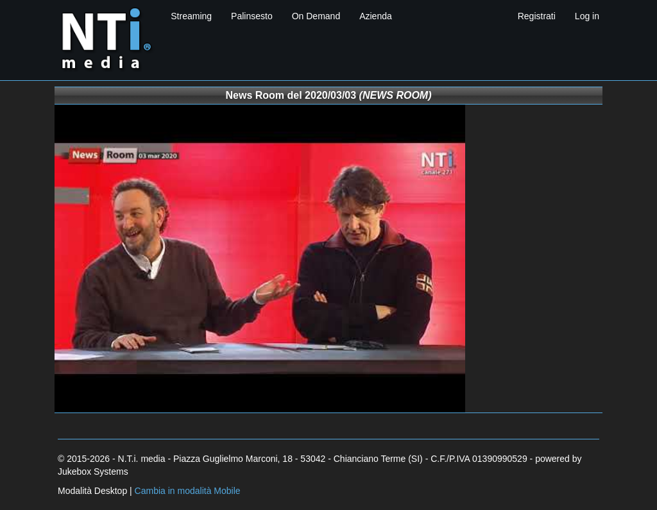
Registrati (537, 16)
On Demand (316, 16)
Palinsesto (252, 16)
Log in (587, 16)
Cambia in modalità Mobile (188, 491)
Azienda (375, 16)
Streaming (191, 16)
